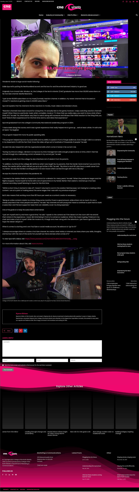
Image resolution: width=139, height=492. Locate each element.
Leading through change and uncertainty (35, 433)
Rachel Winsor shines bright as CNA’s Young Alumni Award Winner (57, 434)
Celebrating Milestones (124, 168)
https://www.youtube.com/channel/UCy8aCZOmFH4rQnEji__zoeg (51, 239)
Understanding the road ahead (126, 235)
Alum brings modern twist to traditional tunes (103, 433)
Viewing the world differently (125, 466)
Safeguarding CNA (123, 262)
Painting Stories (122, 177)
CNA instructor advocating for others (131, 285)
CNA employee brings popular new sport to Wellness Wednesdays (113, 286)
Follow (133, 91)
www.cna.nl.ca (37, 244)
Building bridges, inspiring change (124, 433)
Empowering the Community (126, 150)
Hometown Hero (115, 136)
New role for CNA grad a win (80, 432)
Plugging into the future (118, 219)
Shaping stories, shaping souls (126, 458)
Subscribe (132, 100)
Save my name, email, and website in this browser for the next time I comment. (28, 365)
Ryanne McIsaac (74, 75)
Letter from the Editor (10, 432)
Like (134, 87)
